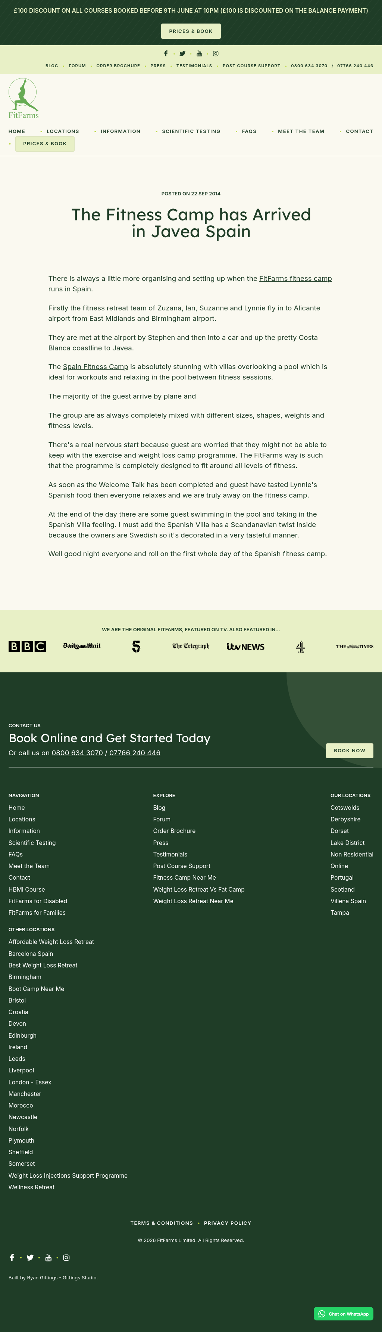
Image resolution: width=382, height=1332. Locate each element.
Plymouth (21, 1140)
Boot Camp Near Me (37, 988)
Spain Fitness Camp (95, 366)
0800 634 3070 (309, 65)
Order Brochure (118, 65)
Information (121, 131)
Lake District (348, 842)
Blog (52, 65)
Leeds (17, 1058)
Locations (63, 131)
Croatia (18, 1012)
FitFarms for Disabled (38, 901)
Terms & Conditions (161, 1223)
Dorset (340, 830)
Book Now (350, 750)
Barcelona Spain (31, 953)
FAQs (249, 131)
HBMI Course (27, 889)
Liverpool (21, 1070)
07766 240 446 (355, 65)
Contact (359, 131)
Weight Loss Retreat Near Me (193, 901)
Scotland (343, 889)
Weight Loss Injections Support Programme (68, 1175)
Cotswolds (345, 807)
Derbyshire (346, 819)
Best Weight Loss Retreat (43, 965)
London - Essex (30, 1082)
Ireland (18, 1047)
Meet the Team (301, 131)
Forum (77, 65)
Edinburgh (23, 1035)
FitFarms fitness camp (295, 278)
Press (158, 65)
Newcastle (23, 1117)
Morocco (21, 1105)
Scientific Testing (191, 131)
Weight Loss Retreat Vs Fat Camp (198, 889)
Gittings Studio (80, 1277)
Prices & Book (191, 31)
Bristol (17, 1000)
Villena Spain (348, 901)
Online (339, 866)
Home (17, 131)
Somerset (22, 1163)
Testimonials (194, 65)
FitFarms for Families (37, 912)
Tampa (340, 912)
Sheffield (21, 1152)
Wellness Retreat (31, 1187)
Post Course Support (252, 65)
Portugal (342, 877)
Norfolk (19, 1129)
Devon (17, 1023)
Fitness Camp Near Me (184, 877)
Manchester (25, 1093)
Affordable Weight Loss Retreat (51, 941)
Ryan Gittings (42, 1277)
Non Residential (352, 854)
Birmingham (25, 977)
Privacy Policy (227, 1223)
